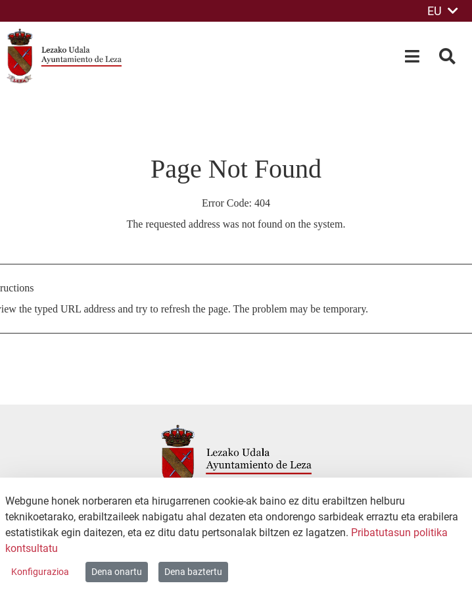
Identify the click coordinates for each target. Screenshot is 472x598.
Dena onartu (116, 571)
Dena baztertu (193, 571)
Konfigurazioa (40, 571)
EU (442, 11)
